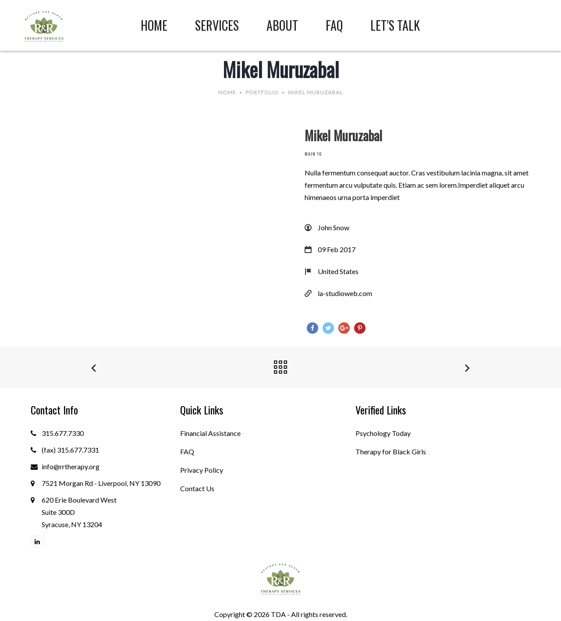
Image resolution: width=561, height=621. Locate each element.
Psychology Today (383, 433)
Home (227, 92)
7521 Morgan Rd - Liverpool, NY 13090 (101, 483)
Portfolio (262, 92)
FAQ (187, 451)
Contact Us (197, 488)
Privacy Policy (201, 470)
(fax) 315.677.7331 (70, 450)
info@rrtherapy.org (70, 466)
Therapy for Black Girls (390, 451)
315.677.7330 (63, 433)
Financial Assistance (210, 433)
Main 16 (313, 153)
